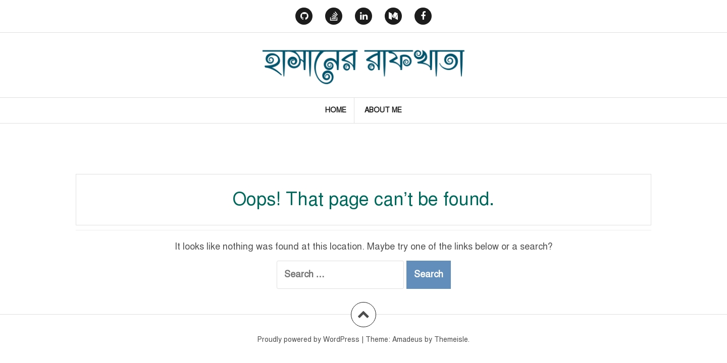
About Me (383, 110)
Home (335, 110)
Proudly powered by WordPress (308, 339)
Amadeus (407, 339)
